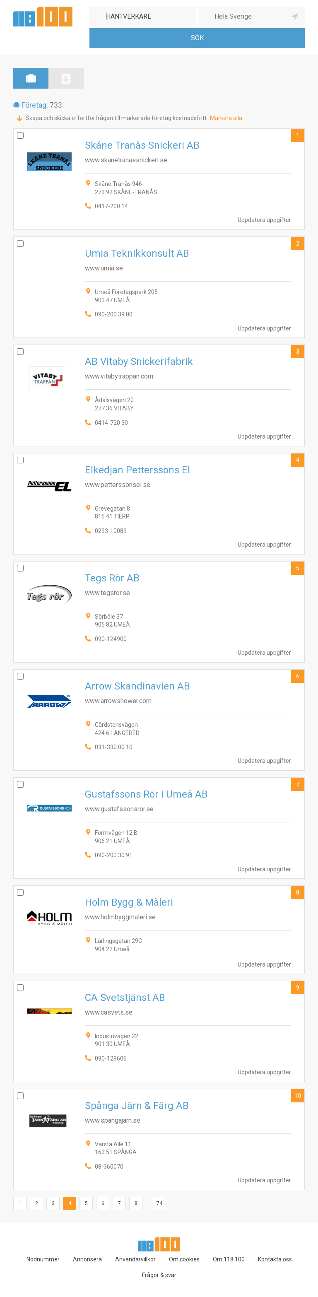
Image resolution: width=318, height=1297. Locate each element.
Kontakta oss (275, 1259)
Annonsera (87, 1259)
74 (159, 1203)
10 (297, 1095)
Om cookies (184, 1259)
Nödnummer (43, 1259)
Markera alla (226, 118)
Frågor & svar (159, 1275)
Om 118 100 (229, 1259)
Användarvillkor (135, 1259)
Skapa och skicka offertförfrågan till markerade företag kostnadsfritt (116, 118)
